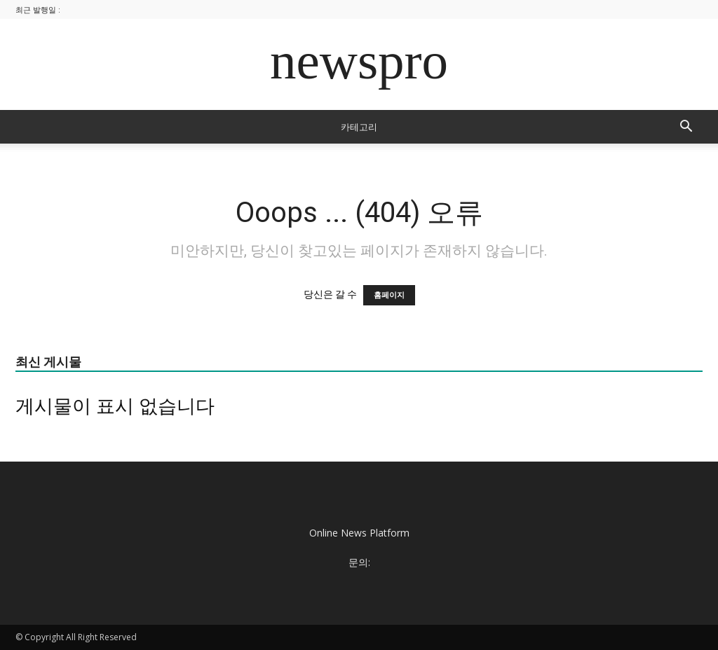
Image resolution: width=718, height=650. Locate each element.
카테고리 (359, 126)
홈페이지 (389, 295)
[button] (686, 127)
